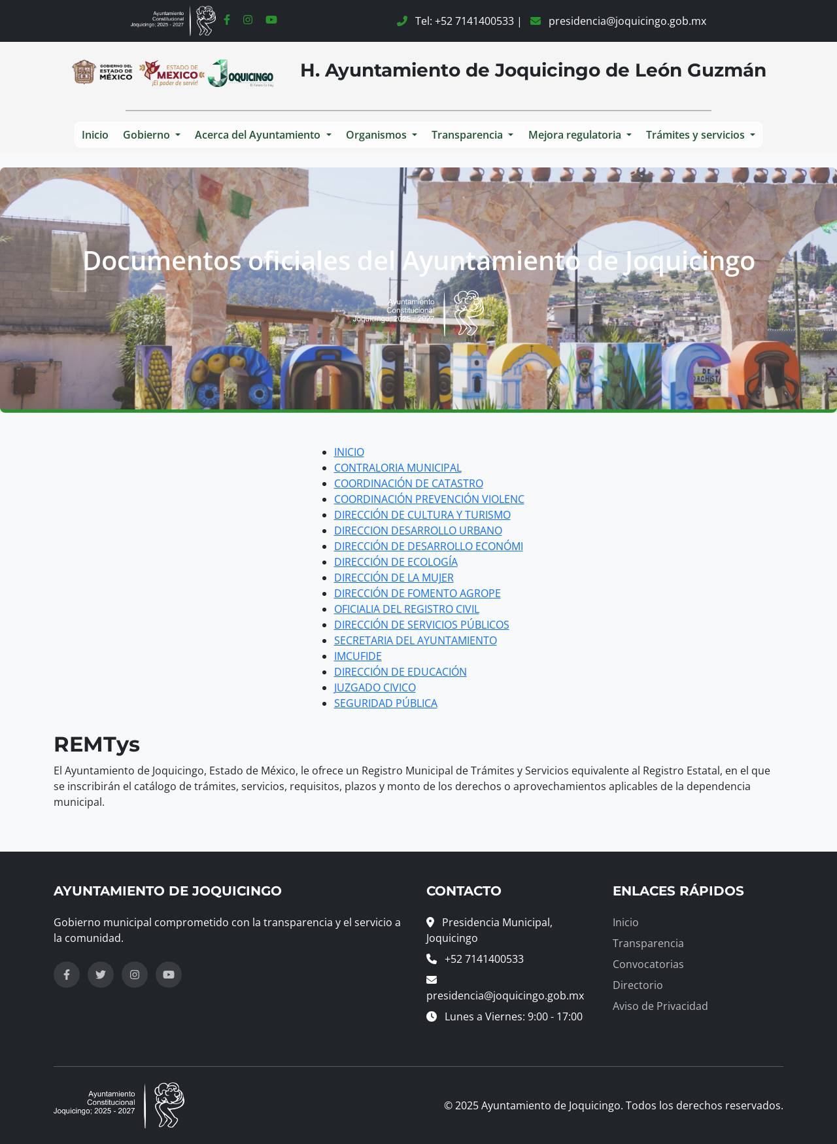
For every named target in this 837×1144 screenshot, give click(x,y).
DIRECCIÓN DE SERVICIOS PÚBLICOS (421, 624)
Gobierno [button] (148, 135)
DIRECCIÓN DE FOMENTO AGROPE (417, 593)
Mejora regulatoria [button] (576, 135)
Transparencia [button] (468, 135)
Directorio (638, 985)
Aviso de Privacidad (660, 1006)
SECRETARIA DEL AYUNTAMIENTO (415, 640)
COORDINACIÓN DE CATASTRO (408, 483)
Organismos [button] (377, 135)
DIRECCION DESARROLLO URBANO (418, 530)
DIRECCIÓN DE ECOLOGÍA (396, 562)
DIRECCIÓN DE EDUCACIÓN (400, 672)
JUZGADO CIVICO (375, 687)
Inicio (95, 135)
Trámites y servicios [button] (696, 135)
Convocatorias (648, 964)
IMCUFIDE (358, 656)
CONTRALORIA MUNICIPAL (398, 467)
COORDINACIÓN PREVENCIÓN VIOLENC (429, 499)
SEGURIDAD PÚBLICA (385, 703)
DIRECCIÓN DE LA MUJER (394, 577)
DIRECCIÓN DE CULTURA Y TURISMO (422, 515)
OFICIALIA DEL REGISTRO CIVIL (406, 609)
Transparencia (648, 943)
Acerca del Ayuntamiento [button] (259, 135)
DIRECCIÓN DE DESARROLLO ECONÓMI (428, 546)
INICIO (349, 452)
